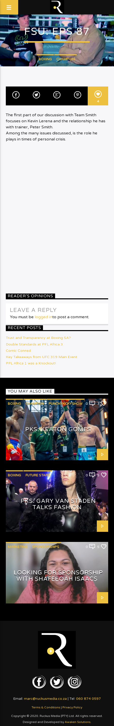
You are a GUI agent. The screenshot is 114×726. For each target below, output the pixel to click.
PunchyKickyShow (65, 404)
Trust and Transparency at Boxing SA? (38, 338)
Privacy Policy (72, 707)
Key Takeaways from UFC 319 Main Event (41, 357)
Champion (65, 59)
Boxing (45, 59)
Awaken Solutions (77, 722)
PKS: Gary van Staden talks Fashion (58, 504)
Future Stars (38, 475)
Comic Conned (18, 351)
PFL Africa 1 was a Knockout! (31, 363)
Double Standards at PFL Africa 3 (34, 344)
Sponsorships (45, 547)
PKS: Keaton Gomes (58, 429)
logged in (43, 317)
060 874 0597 (88, 698)
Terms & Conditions (46, 707)
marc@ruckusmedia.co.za (45, 698)
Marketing (18, 547)
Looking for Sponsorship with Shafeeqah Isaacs (58, 575)
